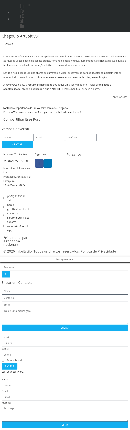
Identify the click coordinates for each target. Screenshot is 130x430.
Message (6, 402)
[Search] (6, 274)
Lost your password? (13, 371)
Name (5, 379)
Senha (5, 348)
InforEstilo (22, 16)
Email (5, 391)
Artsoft (9, 43)
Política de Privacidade (98, 251)
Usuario (6, 337)
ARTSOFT (57, 89)
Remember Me (12, 360)
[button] (37, 4)
